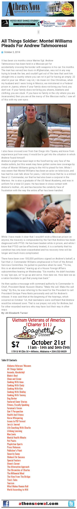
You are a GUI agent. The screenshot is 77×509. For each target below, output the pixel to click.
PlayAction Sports (15, 444)
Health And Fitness (15, 414)
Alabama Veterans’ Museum (19, 365)
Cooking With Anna (15, 382)
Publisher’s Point (14, 450)
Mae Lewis (11, 434)
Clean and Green (14, 379)
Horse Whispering (15, 418)
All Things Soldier (15, 369)
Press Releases (13, 447)
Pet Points (11, 441)
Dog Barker (12, 398)
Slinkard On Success (16, 457)
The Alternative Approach (18, 466)
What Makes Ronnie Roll (17, 486)
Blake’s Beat (12, 375)
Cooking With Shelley (16, 392)
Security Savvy (13, 453)
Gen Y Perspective (15, 411)
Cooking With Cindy (15, 385)
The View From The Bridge (18, 476)
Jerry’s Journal (13, 424)
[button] (38, 32)
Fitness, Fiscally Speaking (18, 405)
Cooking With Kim (15, 388)
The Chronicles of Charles (18, 470)
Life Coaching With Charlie (19, 427)
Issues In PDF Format (16, 421)
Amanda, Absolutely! (16, 372)
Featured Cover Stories (17, 401)
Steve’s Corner (13, 463)
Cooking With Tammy (16, 395)
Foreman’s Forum (14, 408)
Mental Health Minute (16, 437)
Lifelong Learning (14, 431)
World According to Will (17, 489)
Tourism (10, 483)
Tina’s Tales (12, 480)
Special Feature (13, 460)
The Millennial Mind (15, 473)
